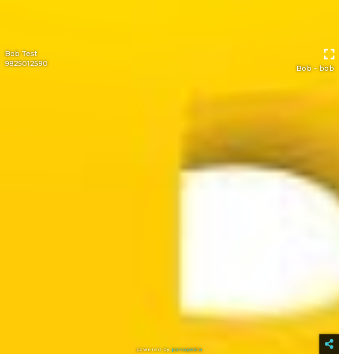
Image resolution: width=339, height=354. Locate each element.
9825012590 (26, 63)
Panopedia (187, 349)
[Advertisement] (169, 22)
